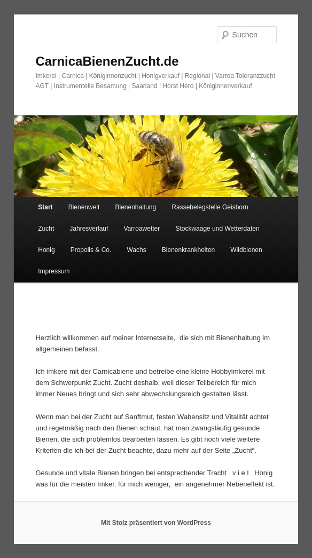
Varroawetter (141, 228)
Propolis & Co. (91, 250)
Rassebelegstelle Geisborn (209, 207)
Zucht (46, 228)
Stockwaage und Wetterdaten (217, 228)
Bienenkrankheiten (188, 250)
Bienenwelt (84, 207)
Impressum (53, 271)
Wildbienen (246, 250)
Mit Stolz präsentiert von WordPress (156, 522)
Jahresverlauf (88, 228)
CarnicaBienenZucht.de (106, 61)
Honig (46, 250)
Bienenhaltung (135, 207)
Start (45, 207)
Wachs (136, 250)
